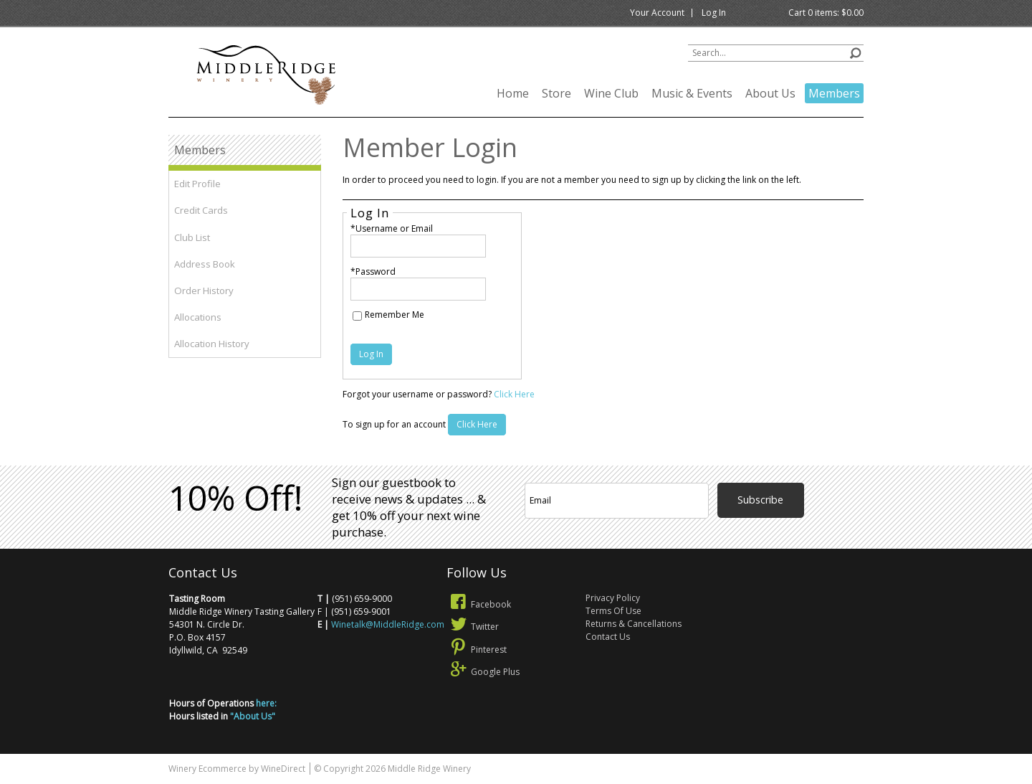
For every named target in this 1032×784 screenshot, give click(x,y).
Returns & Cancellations (634, 624)
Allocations (197, 317)
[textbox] (776, 53)
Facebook (478, 604)
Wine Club (611, 93)
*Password (373, 271)
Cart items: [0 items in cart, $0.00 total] (826, 12)
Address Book (204, 264)
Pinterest (476, 649)
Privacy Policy (613, 598)
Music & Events (691, 93)
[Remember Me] (357, 316)
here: (266, 703)
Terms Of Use (613, 611)
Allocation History (211, 343)
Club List (192, 237)
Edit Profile (197, 183)
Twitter (472, 626)
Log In (714, 12)
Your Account (657, 12)
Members (834, 93)
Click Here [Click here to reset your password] (514, 394)
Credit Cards (201, 210)
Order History (204, 290)
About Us (770, 93)
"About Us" (252, 716)
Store (556, 93)
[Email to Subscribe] (617, 501)
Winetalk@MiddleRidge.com (387, 624)
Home (513, 93)
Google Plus (483, 672)
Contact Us (608, 636)
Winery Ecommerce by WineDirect (236, 768)
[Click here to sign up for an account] (477, 424)
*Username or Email (391, 228)
